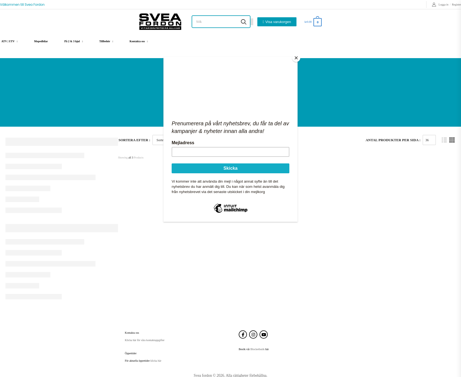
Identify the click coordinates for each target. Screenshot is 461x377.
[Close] (296, 58)
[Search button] (243, 21)
